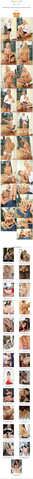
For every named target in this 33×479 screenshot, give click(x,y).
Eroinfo (16, 1)
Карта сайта (15, 475)
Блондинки (15, 13)
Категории (18, 4)
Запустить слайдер (16, 16)
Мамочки (18, 13)
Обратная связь (20, 475)
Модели (14, 4)
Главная (12, 475)
